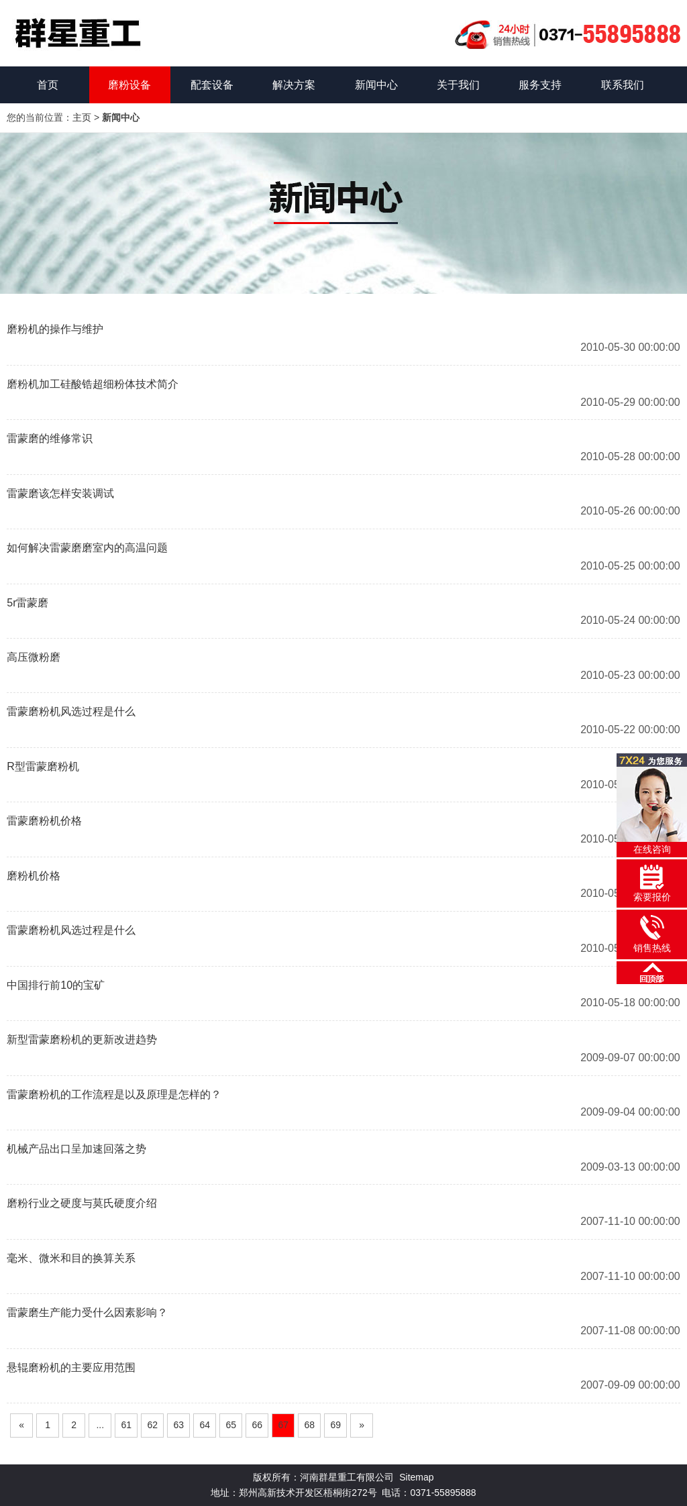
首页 (47, 85)
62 (152, 1424)
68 (309, 1424)
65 (230, 1424)
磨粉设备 (129, 85)
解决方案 (293, 85)
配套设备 (212, 85)
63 (178, 1424)
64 (204, 1424)
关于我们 (458, 85)
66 (257, 1424)
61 (126, 1424)
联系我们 (622, 85)
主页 (81, 117)
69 (335, 1424)
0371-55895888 (443, 1492)
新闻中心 (376, 85)
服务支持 (540, 85)
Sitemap (416, 1477)
